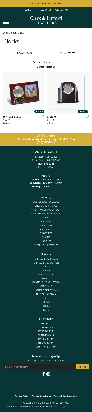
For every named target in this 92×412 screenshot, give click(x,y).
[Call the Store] (46, 163)
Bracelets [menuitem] (46, 233)
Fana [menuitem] (46, 310)
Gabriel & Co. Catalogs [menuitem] (46, 201)
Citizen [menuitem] (46, 306)
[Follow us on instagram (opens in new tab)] (48, 374)
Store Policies (45, 331)
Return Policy (46, 339)
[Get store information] (46, 167)
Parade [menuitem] (46, 270)
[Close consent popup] (64, 407)
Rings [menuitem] (46, 217)
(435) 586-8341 (46, 142)
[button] (29, 10)
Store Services (46, 327)
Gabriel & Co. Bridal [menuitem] (46, 258)
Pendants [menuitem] (46, 229)
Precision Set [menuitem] (46, 274)
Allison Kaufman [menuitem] (46, 294)
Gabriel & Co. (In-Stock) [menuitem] (46, 282)
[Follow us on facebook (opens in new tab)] (43, 374)
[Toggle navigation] (6, 25)
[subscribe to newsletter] (82, 366)
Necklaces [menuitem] (46, 225)
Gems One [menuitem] (46, 286)
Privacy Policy (46, 343)
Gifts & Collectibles (15, 33)
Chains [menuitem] (46, 237)
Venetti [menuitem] (46, 278)
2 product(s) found (46, 67)
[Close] (88, 3)
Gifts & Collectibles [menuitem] (46, 245)
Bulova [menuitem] (46, 302)
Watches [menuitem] (46, 241)
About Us (46, 323)
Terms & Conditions (46, 347)
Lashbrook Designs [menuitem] (46, 290)
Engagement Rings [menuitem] (46, 205)
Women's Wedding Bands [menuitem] (46, 213)
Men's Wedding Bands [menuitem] (46, 209)
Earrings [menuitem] (46, 221)
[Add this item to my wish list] (42, 116)
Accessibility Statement (65, 396)
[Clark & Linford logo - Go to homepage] (46, 19)
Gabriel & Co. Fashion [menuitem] (46, 262)
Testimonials (46, 335)
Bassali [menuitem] (46, 298)
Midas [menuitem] (45, 266)
